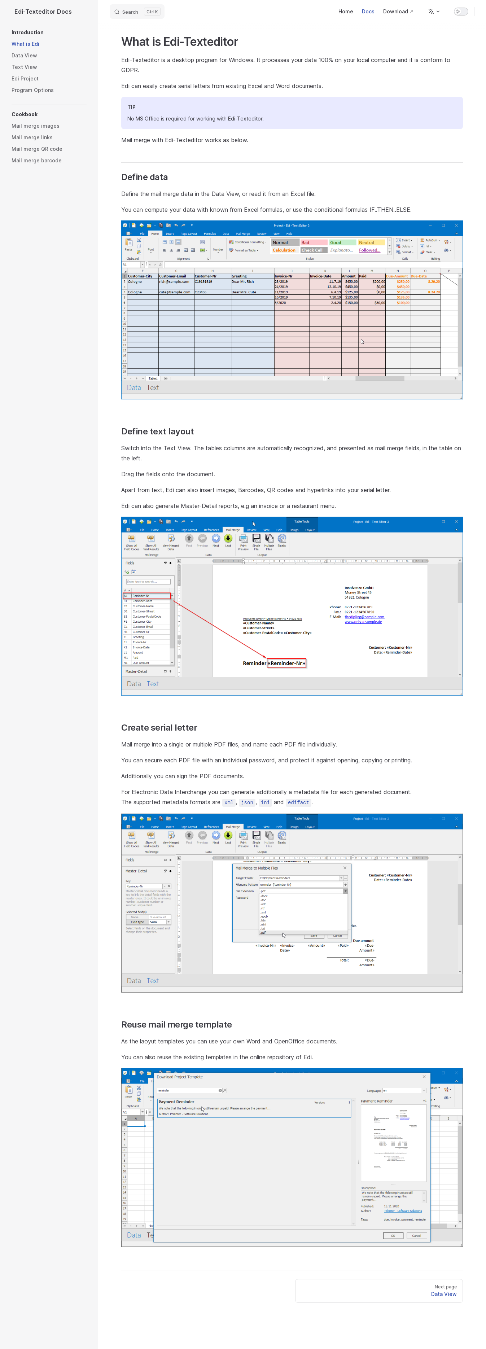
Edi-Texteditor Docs (43, 11)
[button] (49, 32)
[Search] (137, 11)
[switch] (461, 12)
